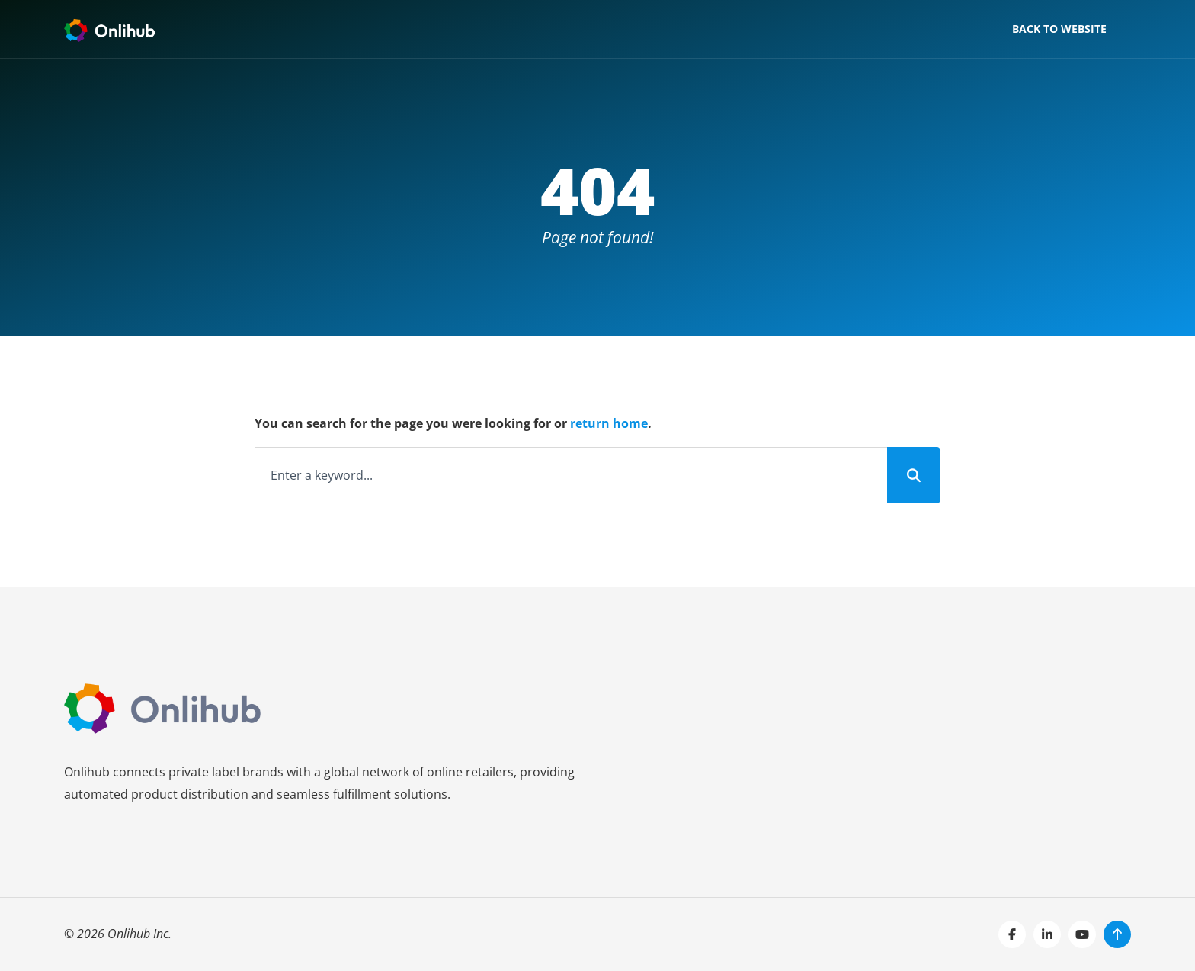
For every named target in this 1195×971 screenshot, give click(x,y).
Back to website (1059, 28)
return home (609, 423)
